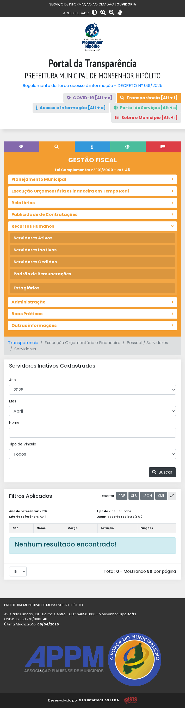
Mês (12, 401)
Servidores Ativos (33, 238)
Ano (12, 379)
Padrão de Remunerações (42, 274)
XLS (134, 495)
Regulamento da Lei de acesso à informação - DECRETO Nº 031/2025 (92, 86)
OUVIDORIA (126, 4)
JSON (147, 495)
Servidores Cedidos (35, 262)
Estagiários (26, 288)
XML (161, 495)
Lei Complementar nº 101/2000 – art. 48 (92, 169)
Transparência (23, 343)
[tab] (21, 146)
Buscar (162, 472)
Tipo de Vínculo (22, 444)
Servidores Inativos (35, 250)
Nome (14, 422)
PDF (122, 495)
